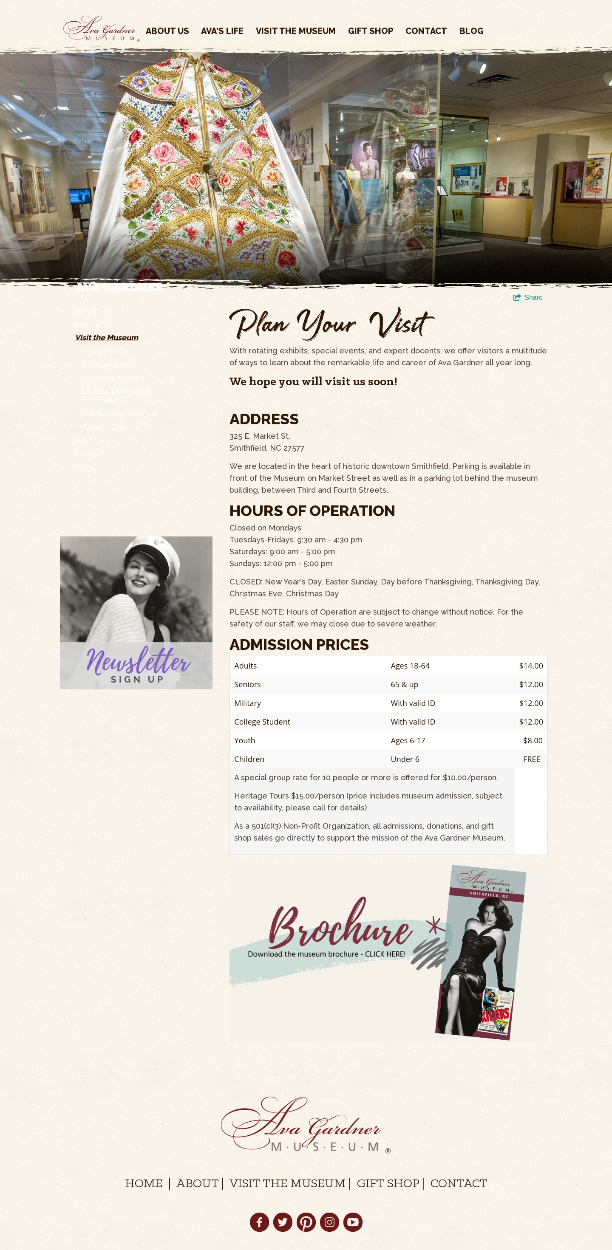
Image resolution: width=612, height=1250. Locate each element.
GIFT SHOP (388, 1184)
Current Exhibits (110, 427)
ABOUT (197, 1184)
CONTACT (459, 1184)
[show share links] (528, 297)
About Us (167, 31)
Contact (426, 31)
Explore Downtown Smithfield (116, 396)
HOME (143, 1184)
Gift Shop (371, 31)
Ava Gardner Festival (118, 413)
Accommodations (112, 377)
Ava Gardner (119, 287)
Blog (471, 31)
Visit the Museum (296, 31)
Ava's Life (222, 31)
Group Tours (103, 350)
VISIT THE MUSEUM (288, 1184)
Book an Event (107, 364)
